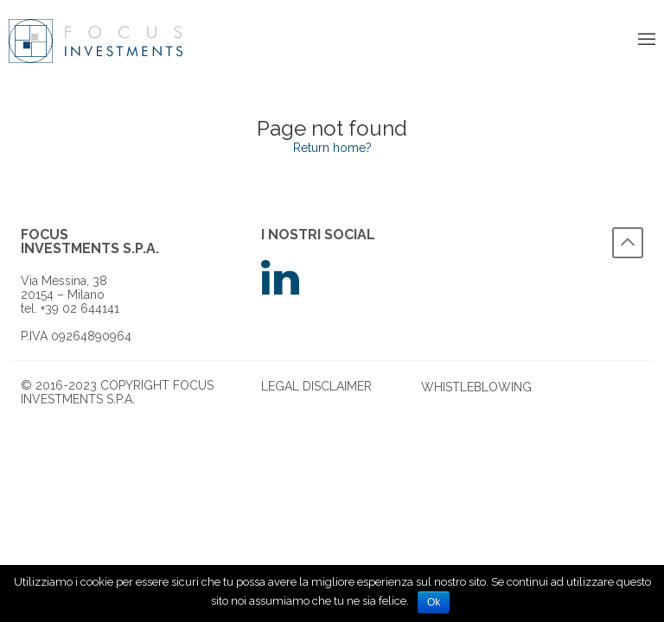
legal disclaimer (316, 386)
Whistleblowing (476, 387)
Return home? (332, 148)
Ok (433, 602)
